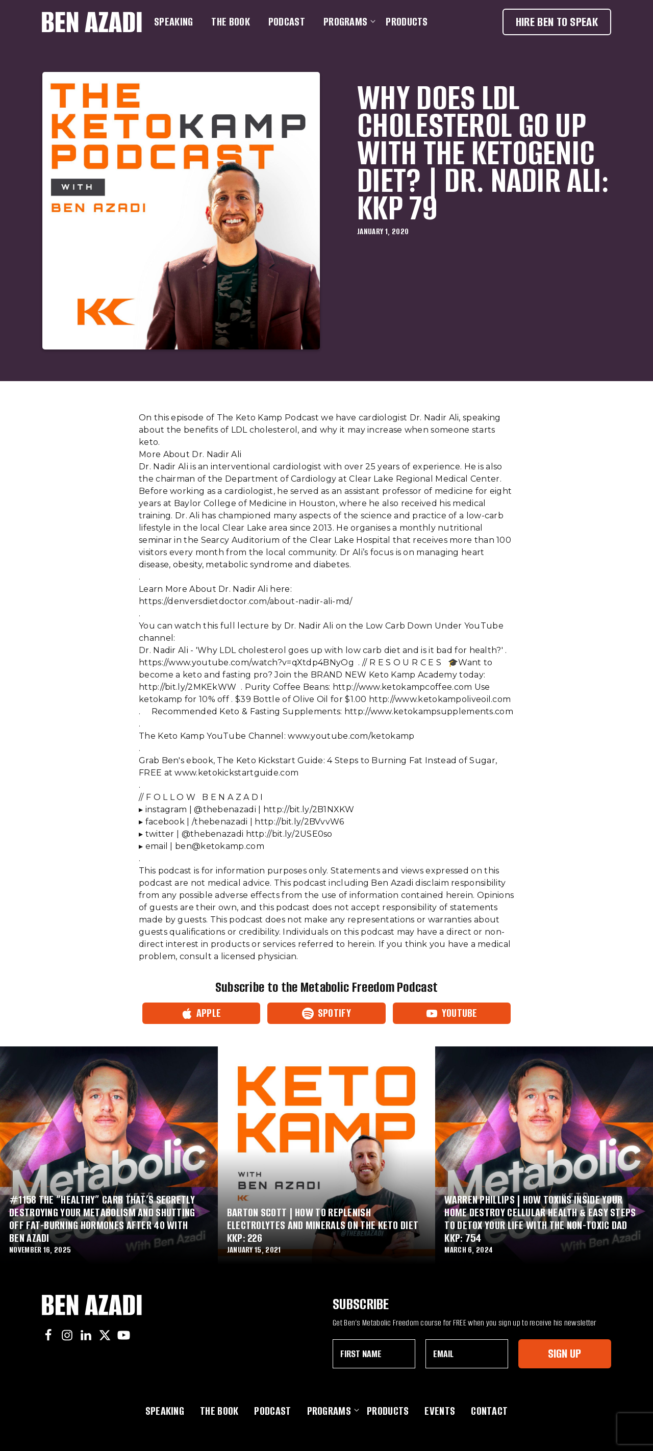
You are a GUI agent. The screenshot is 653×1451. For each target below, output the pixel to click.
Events (439, 1411)
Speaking (173, 22)
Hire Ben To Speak (557, 21)
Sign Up (564, 1353)
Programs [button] (347, 22)
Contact (489, 1411)
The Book (230, 22)
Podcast (286, 22)
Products (407, 22)
